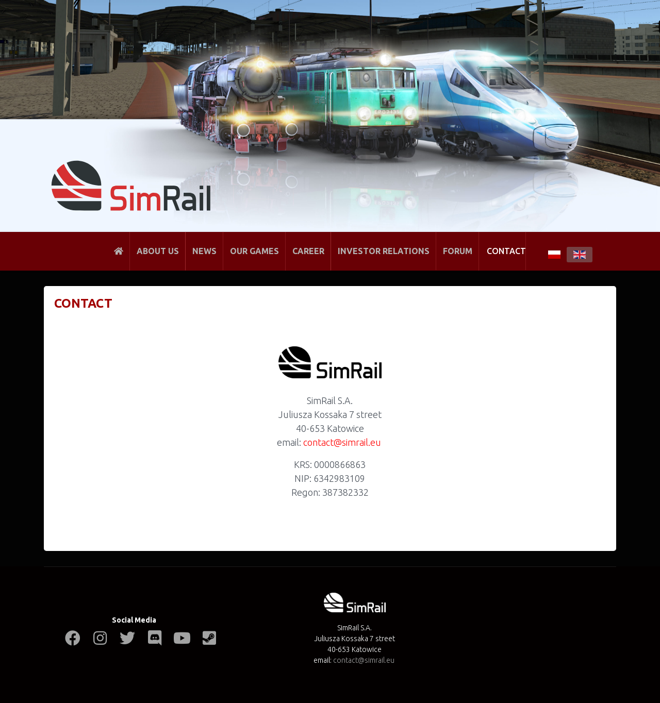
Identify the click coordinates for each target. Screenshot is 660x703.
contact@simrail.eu (342, 442)
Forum (457, 251)
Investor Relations (384, 251)
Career (308, 251)
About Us (158, 251)
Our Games (254, 251)
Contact (506, 251)
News (204, 251)
